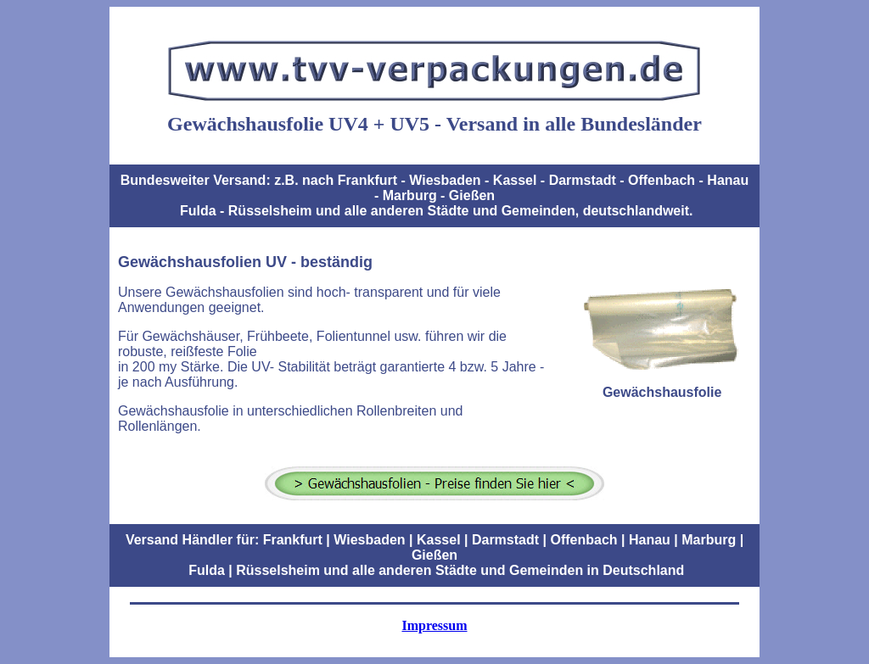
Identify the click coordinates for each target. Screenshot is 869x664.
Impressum (434, 625)
